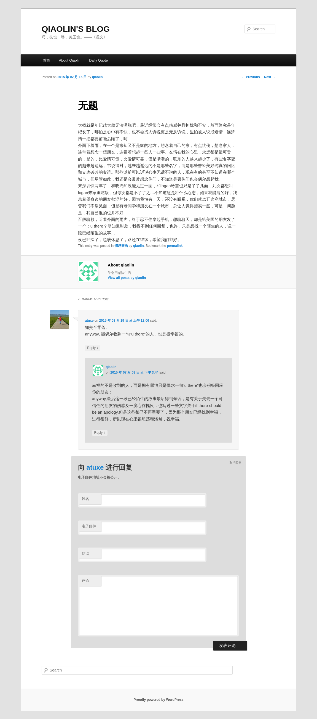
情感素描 (121, 246)
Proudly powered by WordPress (158, 700)
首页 (46, 60)
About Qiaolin (69, 60)
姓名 (85, 499)
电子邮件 (89, 526)
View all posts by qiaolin (129, 278)
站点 (85, 553)
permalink (175, 246)
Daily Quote (98, 60)
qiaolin (97, 77)
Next (269, 77)
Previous (251, 77)
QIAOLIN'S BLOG (76, 28)
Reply (92, 348)
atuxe (89, 321)
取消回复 (235, 462)
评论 (85, 580)
